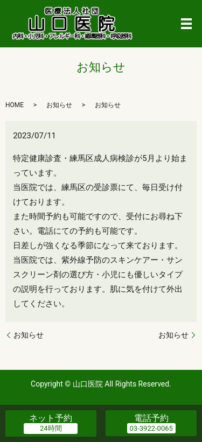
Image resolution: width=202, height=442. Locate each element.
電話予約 (151, 418)
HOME (14, 105)
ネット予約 (50, 418)
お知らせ (28, 335)
